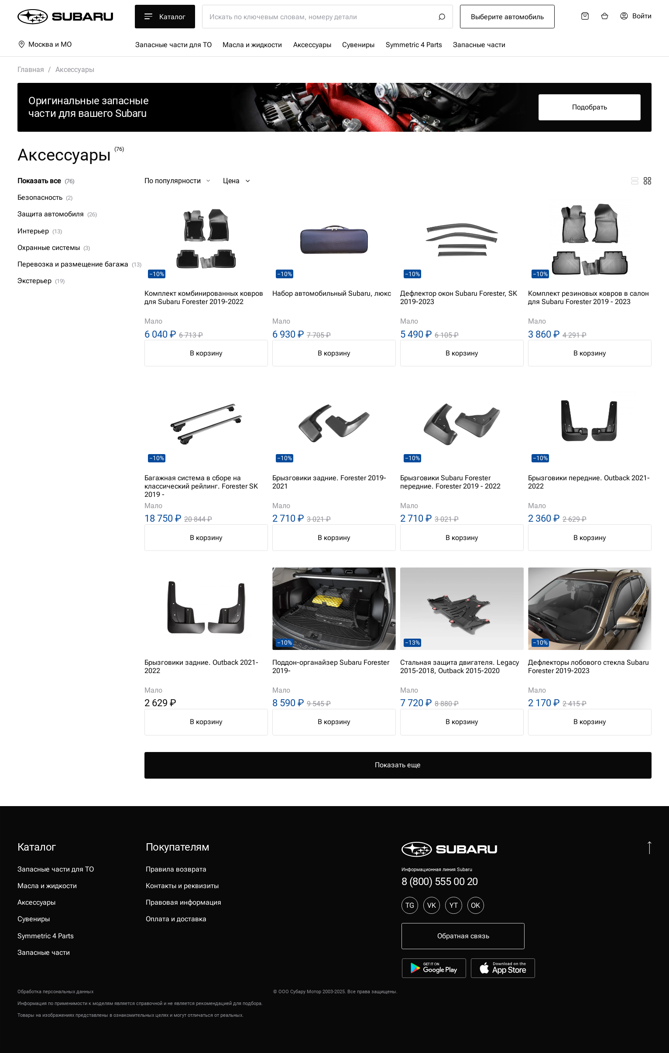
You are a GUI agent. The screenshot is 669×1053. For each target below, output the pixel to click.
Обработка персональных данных (55, 992)
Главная (30, 69)
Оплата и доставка (176, 919)
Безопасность (44, 197)
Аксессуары (312, 45)
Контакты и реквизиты (182, 886)
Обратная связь (463, 936)
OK (475, 905)
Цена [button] (237, 181)
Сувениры (358, 45)
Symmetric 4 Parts (414, 45)
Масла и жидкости (252, 45)
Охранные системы (53, 247)
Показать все (45, 181)
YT (453, 905)
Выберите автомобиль (507, 17)
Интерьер (39, 231)
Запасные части (479, 45)
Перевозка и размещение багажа (79, 264)
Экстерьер (41, 281)
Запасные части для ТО (173, 45)
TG (409, 905)
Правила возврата (176, 869)
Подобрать (589, 107)
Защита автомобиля (57, 214)
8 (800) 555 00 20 (439, 881)
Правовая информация (183, 902)
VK (431, 905)
